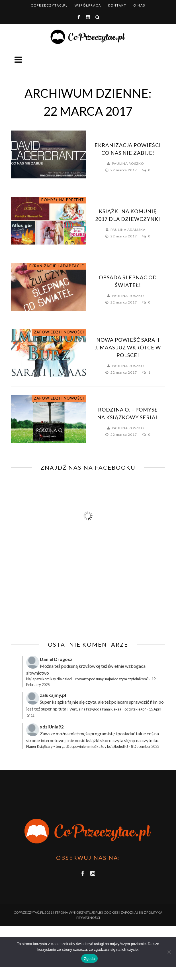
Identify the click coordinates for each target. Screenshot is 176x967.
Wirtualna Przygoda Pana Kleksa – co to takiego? (107, 709)
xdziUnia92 (52, 726)
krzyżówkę (89, 666)
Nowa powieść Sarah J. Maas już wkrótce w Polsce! (128, 347)
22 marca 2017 (124, 170)
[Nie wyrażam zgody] (169, 952)
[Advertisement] (59, 600)
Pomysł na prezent (62, 200)
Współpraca (88, 5)
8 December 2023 (145, 746)
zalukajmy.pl (53, 695)
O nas (139, 5)
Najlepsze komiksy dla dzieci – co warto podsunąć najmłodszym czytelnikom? (87, 679)
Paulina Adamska (128, 229)
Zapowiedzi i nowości (59, 332)
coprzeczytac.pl (49, 5)
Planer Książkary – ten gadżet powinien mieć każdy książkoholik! (77, 746)
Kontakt (117, 5)
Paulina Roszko (128, 163)
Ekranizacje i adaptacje (56, 266)
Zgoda (89, 958)
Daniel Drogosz (56, 659)
